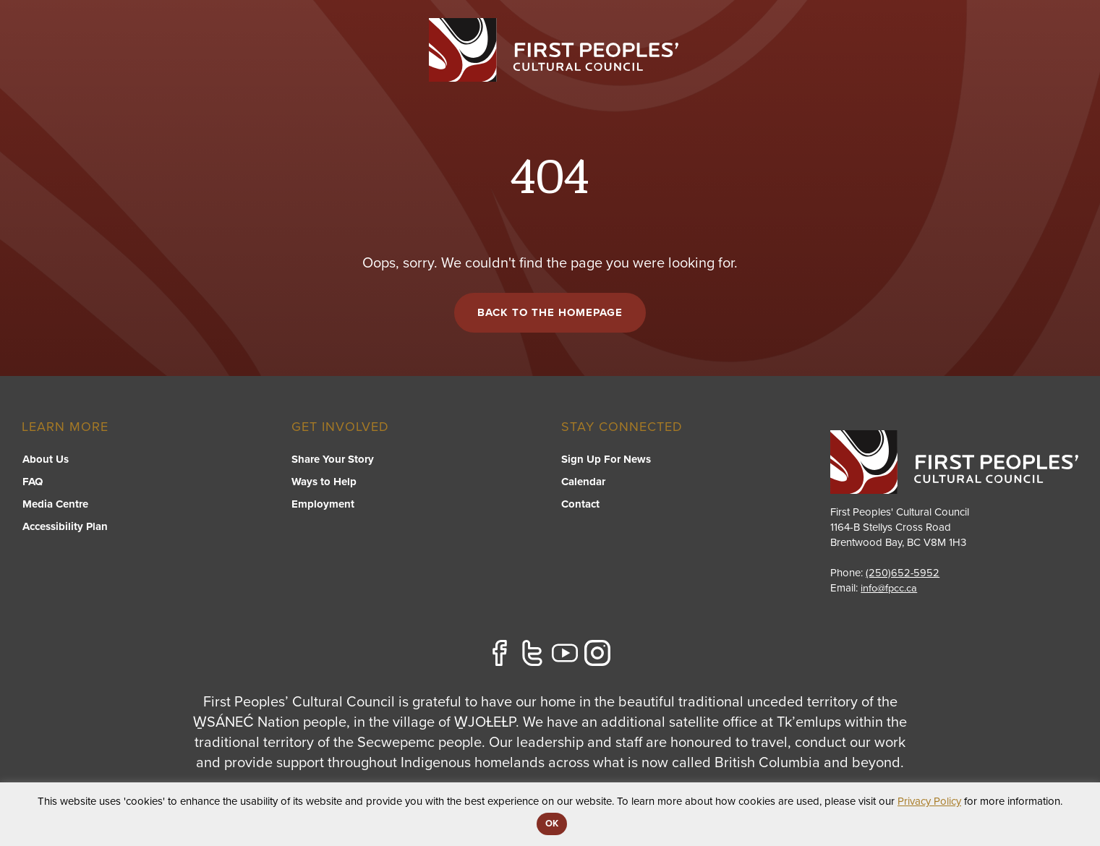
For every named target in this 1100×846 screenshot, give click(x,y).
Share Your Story (332, 460)
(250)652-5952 (903, 573)
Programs (576, 69)
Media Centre (55, 505)
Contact (1052, 69)
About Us (45, 460)
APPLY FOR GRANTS (1009, 30)
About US (906, 69)
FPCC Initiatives (677, 69)
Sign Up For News (606, 460)
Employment (322, 505)
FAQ (32, 483)
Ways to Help (324, 483)
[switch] (576, 83)
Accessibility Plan (64, 527)
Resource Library (801, 69)
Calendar (583, 483)
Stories (981, 69)
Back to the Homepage (550, 313)
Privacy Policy (929, 801)
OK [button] (551, 823)
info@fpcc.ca (890, 588)
